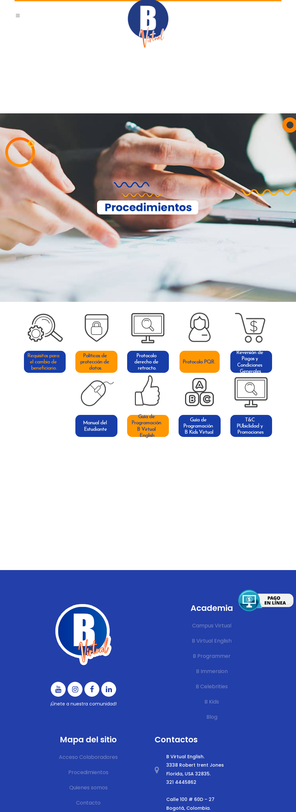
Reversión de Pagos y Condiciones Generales (250, 362)
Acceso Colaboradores (88, 757)
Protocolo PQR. (198, 362)
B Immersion (212, 671)
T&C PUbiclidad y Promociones (250, 426)
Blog (211, 717)
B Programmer (212, 656)
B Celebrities (212, 686)
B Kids (211, 701)
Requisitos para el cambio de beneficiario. (43, 362)
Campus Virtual (211, 625)
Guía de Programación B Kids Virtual (198, 426)
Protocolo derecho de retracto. (146, 362)
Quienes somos (88, 787)
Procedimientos (88, 772)
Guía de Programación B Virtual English (146, 426)
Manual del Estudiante (95, 426)
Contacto (88, 802)
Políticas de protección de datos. (95, 362)
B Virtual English (212, 641)
